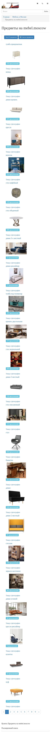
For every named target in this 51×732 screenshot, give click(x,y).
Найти (46, 11)
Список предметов (26, 37)
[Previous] (3, 712)
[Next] (39, 712)
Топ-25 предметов (11, 37)
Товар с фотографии (13, 69)
